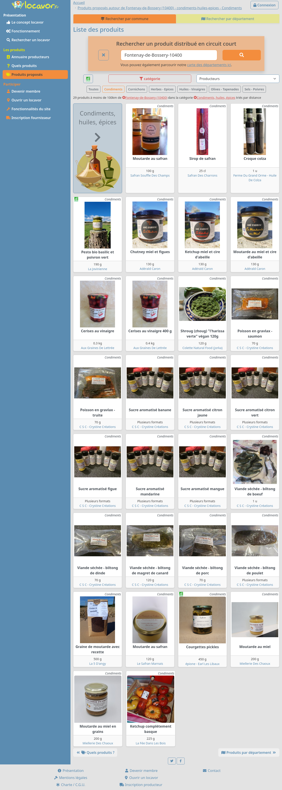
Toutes (93, 89)
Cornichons (136, 89)
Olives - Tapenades (225, 89)
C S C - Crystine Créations (255, 348)
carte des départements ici (209, 64)
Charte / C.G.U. (70, 784)
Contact (211, 770)
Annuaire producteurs (27, 56)
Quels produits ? (95, 752)
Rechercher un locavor (28, 39)
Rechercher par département (227, 18)
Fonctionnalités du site (28, 108)
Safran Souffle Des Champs (150, 175)
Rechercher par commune (124, 18)
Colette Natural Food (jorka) (202, 348)
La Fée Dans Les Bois (151, 743)
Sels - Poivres (254, 89)
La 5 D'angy (97, 663)
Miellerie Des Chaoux (255, 663)
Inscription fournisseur (28, 117)
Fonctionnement (23, 31)
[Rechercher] (242, 55)
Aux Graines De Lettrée (97, 348)
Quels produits (21, 65)
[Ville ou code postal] (169, 55)
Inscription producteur (141, 784)
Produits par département (248, 752)
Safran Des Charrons (202, 175)
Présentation (70, 770)
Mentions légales (70, 777)
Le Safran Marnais (150, 663)
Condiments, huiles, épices (214, 97)
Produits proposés (24, 74)
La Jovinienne (97, 269)
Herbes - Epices (162, 89)
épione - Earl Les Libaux (203, 664)
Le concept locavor (25, 22)
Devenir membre (23, 91)
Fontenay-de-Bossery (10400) (144, 97)
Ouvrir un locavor (23, 100)
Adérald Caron (150, 269)
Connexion (264, 5)
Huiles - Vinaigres (192, 89)
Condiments (113, 89)
